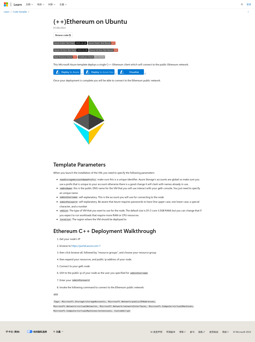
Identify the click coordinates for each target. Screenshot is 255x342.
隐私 (200, 331)
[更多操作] (248, 11)
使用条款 (213, 331)
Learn (6, 11)
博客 (181, 331)
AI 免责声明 (156, 331)
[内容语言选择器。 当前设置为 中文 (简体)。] (13, 331)
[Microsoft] (6, 4)
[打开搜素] (242, 4)
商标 (224, 331)
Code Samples (20, 11)
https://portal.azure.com (84, 245)
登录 (249, 4)
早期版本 (170, 331)
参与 (192, 331)
